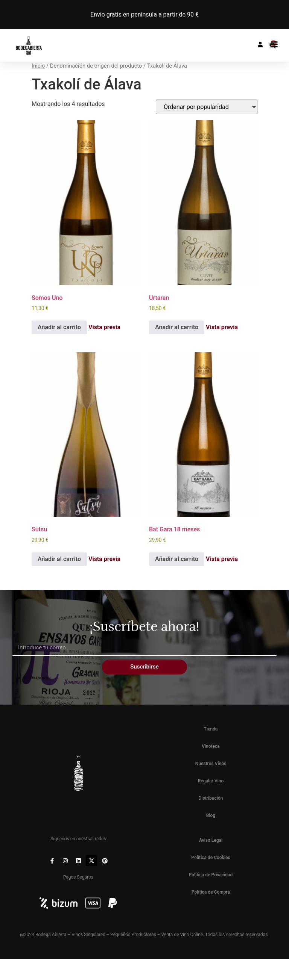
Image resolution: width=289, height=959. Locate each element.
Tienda (211, 729)
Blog (210, 815)
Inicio (38, 65)
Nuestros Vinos (211, 763)
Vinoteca (211, 746)
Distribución (211, 798)
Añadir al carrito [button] (59, 327)
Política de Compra (211, 892)
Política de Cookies (210, 857)
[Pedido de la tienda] (206, 107)
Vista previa (104, 327)
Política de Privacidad (211, 874)
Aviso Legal (210, 840)
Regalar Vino (211, 781)
